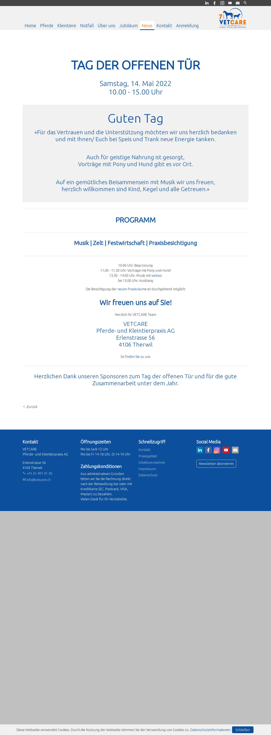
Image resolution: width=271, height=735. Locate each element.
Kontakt (164, 25)
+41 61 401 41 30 (39, 697)
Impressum (147, 693)
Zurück (32, 630)
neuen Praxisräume (132, 431)
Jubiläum (128, 25)
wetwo (156, 417)
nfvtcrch (39, 704)
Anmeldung (187, 25)
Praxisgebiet (148, 680)
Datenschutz (148, 699)
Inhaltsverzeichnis (152, 686)
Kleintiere (66, 25)
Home (30, 25)
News (147, 25)
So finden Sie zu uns (135, 499)
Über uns (106, 25)
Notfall (87, 25)
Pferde (46, 25)
